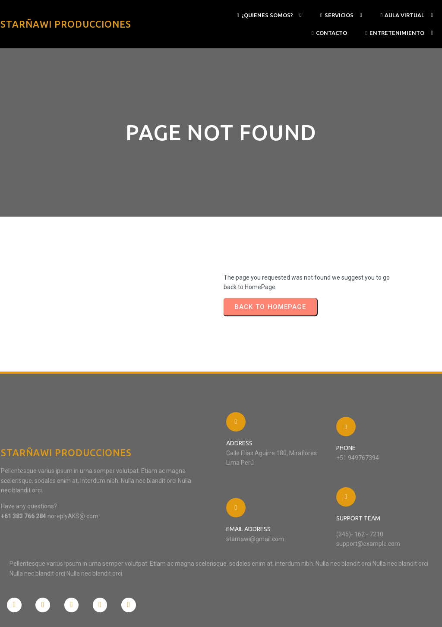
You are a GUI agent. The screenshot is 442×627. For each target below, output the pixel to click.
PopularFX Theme (122, 611)
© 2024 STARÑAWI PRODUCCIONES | (50, 611)
